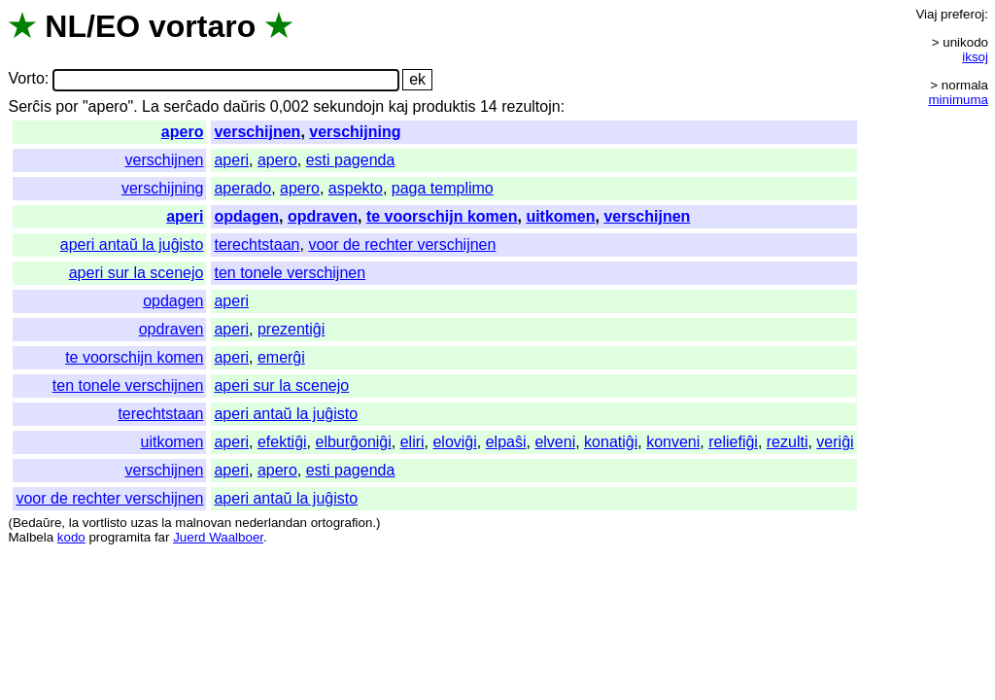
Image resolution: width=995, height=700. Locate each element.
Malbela (30, 537)
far (162, 537)
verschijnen (257, 131)
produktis (444, 106)
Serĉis (29, 106)
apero (182, 131)
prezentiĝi (291, 329)
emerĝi (281, 357)
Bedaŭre (37, 522)
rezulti (787, 442)
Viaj (926, 14)
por (66, 106)
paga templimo (443, 188)
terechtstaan (256, 244)
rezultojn (530, 106)
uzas (143, 522)
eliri (412, 442)
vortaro (202, 26)
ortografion (342, 522)
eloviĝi (454, 442)
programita (119, 537)
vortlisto (105, 522)
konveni (673, 442)
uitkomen (560, 216)
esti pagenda (350, 160)
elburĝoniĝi (354, 442)
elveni (554, 442)
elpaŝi (506, 442)
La (150, 106)
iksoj (975, 57)
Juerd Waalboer (218, 537)
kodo (71, 537)
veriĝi (834, 442)
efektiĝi (282, 442)
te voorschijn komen (442, 216)
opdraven (323, 216)
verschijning (354, 131)
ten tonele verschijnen (289, 272)
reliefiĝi (733, 442)
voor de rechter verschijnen (402, 244)
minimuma (958, 99)
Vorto (26, 79)
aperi (231, 160)
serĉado (191, 106)
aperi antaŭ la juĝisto (132, 244)
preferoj (962, 14)
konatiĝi (610, 442)
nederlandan (271, 522)
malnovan (203, 522)
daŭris (244, 106)
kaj (398, 106)
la (74, 522)
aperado (242, 188)
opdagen (246, 216)
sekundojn (348, 106)
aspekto (355, 188)
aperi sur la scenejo (136, 272)
